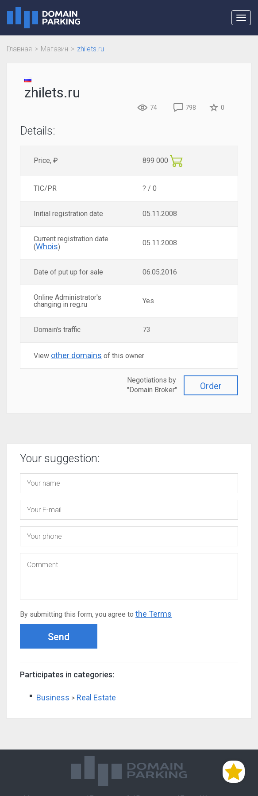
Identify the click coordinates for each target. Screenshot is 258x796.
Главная (19, 49)
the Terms (153, 613)
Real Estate (96, 697)
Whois (47, 246)
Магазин (54, 49)
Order (211, 386)
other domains (76, 355)
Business (52, 697)
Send (58, 636)
